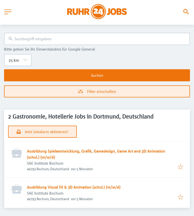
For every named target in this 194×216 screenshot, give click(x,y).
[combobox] (97, 39)
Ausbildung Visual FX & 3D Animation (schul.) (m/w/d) (73, 187)
